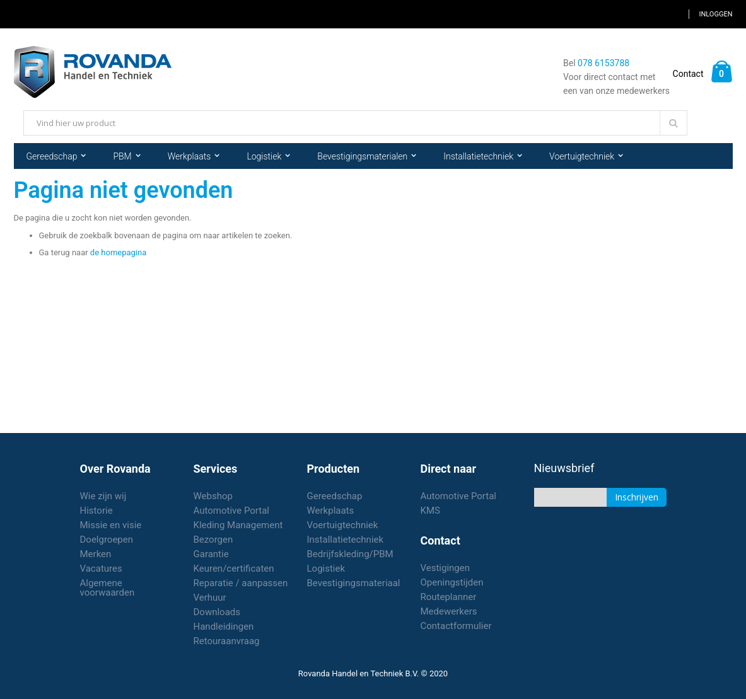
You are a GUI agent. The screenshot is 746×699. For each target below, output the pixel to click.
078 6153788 (603, 63)
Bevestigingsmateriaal (353, 583)
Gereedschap (335, 496)
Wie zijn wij (103, 496)
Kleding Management (238, 525)
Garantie (211, 554)
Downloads (217, 612)
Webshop (213, 496)
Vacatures (101, 568)
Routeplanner (449, 597)
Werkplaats (330, 510)
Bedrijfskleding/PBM (350, 554)
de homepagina (118, 252)
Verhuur (210, 597)
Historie (96, 510)
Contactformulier (456, 626)
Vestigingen (445, 568)
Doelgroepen (107, 539)
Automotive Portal (231, 510)
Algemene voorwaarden (107, 587)
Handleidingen (224, 626)
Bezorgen (213, 539)
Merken (96, 554)
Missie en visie (111, 525)
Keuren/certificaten (234, 568)
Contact (688, 74)
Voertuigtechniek (342, 525)
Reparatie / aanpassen (241, 583)
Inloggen (715, 14)
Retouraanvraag (227, 641)
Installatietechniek (345, 539)
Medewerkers (449, 611)
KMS (430, 510)
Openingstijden (452, 582)
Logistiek (326, 568)
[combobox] (355, 123)
